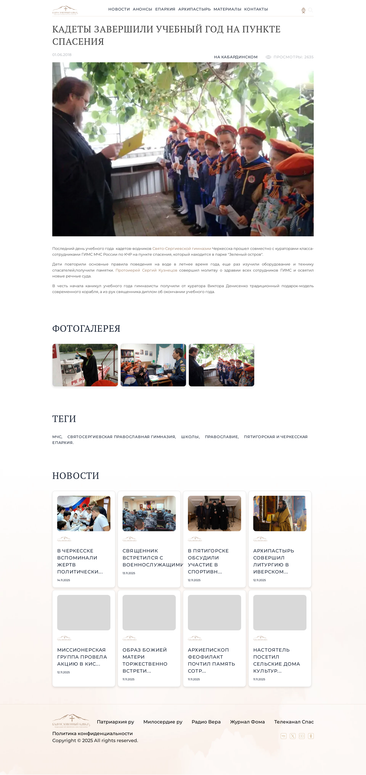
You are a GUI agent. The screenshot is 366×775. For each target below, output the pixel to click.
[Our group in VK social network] (284, 737)
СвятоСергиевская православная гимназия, (122, 437)
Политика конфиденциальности (92, 733)
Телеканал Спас (294, 722)
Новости (119, 9)
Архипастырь (194, 9)
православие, (222, 437)
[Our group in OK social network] (311, 737)
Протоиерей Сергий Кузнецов (146, 270)
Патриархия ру (115, 722)
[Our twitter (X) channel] (293, 737)
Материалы (227, 9)
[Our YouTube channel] (302, 737)
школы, (191, 437)
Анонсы (142, 9)
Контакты (256, 9)
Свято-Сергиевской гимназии (181, 248)
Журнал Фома (247, 722)
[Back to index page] (65, 13)
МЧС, (58, 437)
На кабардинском (236, 57)
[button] (85, 365)
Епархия (165, 9)
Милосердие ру (162, 722)
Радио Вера (206, 722)
